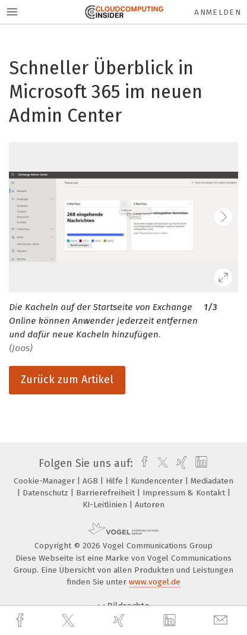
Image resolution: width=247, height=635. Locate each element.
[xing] (120, 620)
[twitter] (69, 620)
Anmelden (217, 12)
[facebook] (21, 620)
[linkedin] (171, 620)
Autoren (149, 505)
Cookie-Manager (45, 481)
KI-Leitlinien (106, 505)
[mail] (222, 620)
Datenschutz (47, 493)
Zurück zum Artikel (67, 379)
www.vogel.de (154, 582)
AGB (91, 481)
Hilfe (115, 481)
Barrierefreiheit (106, 493)
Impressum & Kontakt (184, 493)
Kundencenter (158, 481)
